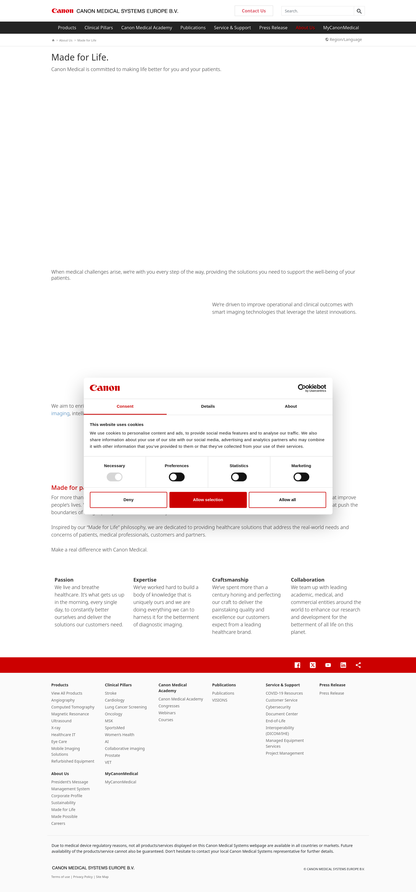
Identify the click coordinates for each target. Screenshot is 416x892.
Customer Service (282, 700)
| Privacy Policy (82, 877)
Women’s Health (120, 734)
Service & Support (232, 28)
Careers (58, 823)
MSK (109, 720)
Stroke (111, 693)
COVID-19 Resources (284, 693)
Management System (70, 788)
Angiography (63, 700)
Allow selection (208, 500)
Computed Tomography (73, 707)
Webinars (167, 712)
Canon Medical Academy (146, 28)
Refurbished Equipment (73, 761)
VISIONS (219, 700)
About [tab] (291, 406)
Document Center (282, 713)
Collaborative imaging (125, 748)
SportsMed (115, 727)
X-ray (56, 727)
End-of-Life (276, 720)
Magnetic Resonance (70, 713)
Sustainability (63, 802)
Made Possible (64, 816)
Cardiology (115, 700)
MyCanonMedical (341, 28)
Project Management (285, 753)
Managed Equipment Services (285, 743)
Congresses (169, 705)
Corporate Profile (67, 795)
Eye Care (59, 741)
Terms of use (61, 877)
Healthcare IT (63, 734)
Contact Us (254, 11)
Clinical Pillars (99, 28)
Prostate (112, 755)
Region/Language (343, 39)
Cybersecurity (278, 707)
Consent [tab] (125, 406)
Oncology (113, 713)
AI (107, 741)
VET (108, 762)
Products (67, 28)
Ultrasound (61, 720)
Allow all (287, 500)
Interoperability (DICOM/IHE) (280, 730)
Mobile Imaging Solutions (65, 751)
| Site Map (101, 877)
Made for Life (85, 40)
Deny (129, 500)
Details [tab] (208, 406)
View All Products (66, 693)
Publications (193, 28)
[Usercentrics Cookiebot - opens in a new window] (302, 388)
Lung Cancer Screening (126, 707)
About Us (305, 28)
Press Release (273, 28)
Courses (166, 719)
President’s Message (69, 781)
